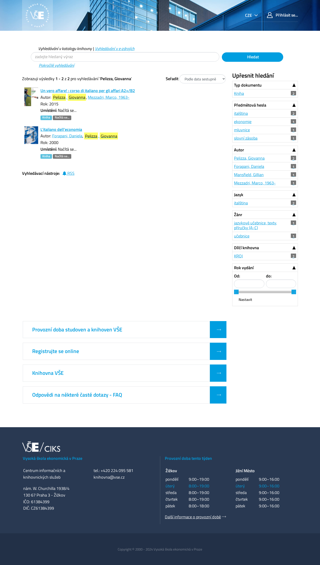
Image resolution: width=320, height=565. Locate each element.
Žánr (238, 215)
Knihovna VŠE (48, 373)
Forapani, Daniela (67, 136)
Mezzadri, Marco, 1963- (108, 97)
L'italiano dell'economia (61, 129)
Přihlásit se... (282, 15)
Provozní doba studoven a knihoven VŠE (77, 329)
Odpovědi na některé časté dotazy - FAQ (77, 395)
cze (249, 15)
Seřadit (172, 79)
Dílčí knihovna (246, 248)
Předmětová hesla (250, 105)
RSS (68, 173)
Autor (239, 150)
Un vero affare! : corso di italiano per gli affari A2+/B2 (87, 91)
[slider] (236, 292)
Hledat (252, 57)
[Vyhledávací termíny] (125, 57)
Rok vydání (244, 268)
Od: (237, 276)
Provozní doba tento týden (188, 458)
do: (268, 276)
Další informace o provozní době (193, 517)
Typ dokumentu (248, 85)
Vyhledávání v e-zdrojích (114, 48)
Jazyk (238, 195)
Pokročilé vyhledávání (56, 65)
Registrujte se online (55, 351)
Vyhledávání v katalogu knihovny (65, 48)
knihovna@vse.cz (109, 477)
